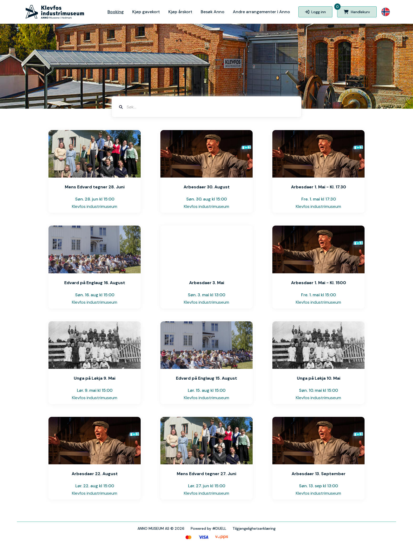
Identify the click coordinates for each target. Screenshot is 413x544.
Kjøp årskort (180, 12)
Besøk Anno (212, 12)
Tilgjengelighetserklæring (254, 528)
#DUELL (219, 528)
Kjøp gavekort (146, 12)
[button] (385, 11)
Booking (115, 12)
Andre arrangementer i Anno (261, 12)
